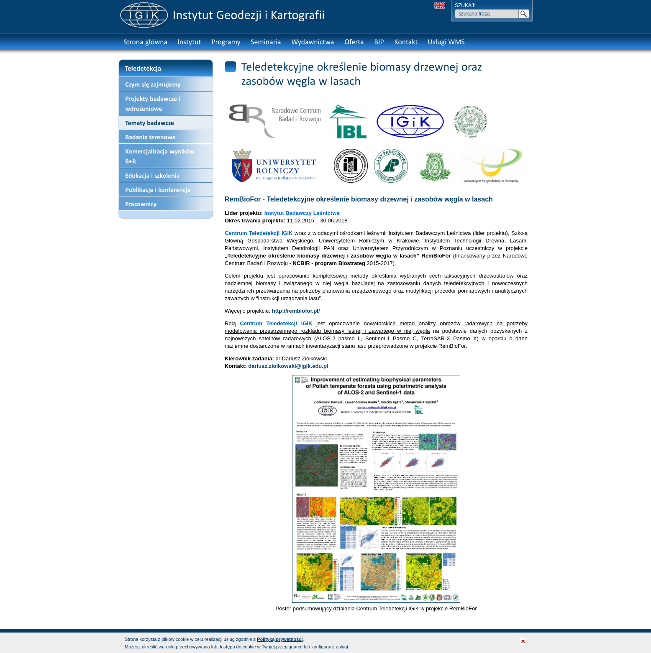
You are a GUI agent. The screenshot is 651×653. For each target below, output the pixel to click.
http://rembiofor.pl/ (296, 311)
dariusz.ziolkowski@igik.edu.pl (288, 366)
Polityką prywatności (279, 639)
